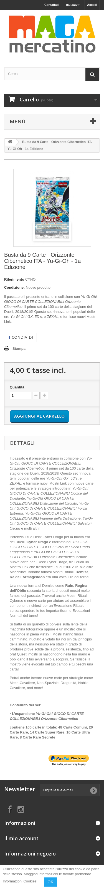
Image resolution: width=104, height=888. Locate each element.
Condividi (20, 337)
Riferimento (14, 279)
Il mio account (21, 838)
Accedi (92, 4)
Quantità (17, 387)
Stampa (19, 348)
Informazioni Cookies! (20, 881)
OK (51, 882)
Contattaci (51, 4)
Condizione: (14, 287)
